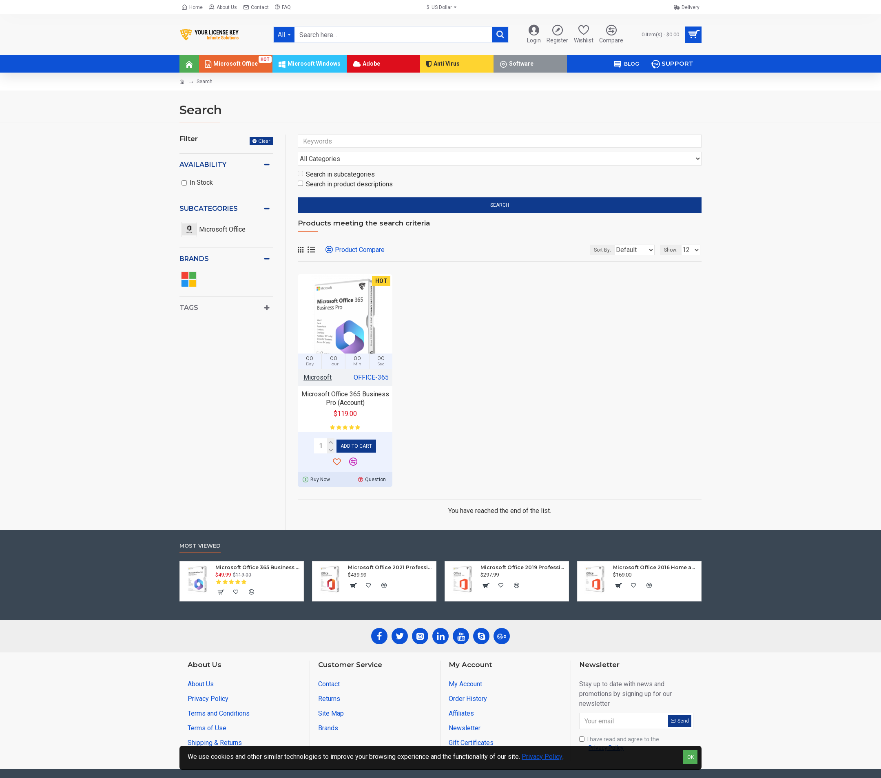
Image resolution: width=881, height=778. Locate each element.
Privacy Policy (542, 756)
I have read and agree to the (619, 727)
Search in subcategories (336, 159)
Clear (264, 141)
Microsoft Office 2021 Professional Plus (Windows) (390, 550)
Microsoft (317, 362)
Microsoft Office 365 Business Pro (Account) (345, 383)
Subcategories (208, 208)
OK (690, 757)
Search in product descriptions (345, 168)
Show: (673, 234)
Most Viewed (200, 528)
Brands (194, 259)
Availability (202, 164)
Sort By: (596, 234)
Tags (188, 308)
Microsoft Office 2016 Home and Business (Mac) (655, 550)
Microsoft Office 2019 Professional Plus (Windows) (523, 550)
